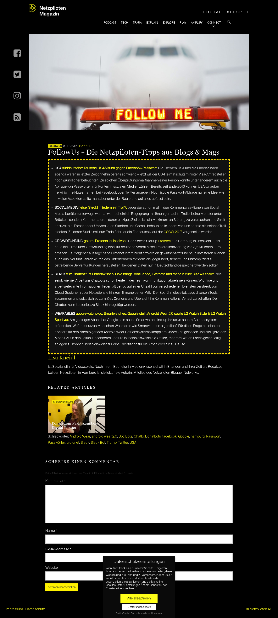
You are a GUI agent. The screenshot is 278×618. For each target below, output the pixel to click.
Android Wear (80, 436)
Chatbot (140, 436)
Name (51, 531)
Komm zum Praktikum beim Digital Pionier (76, 425)
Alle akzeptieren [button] (139, 598)
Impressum (14, 609)
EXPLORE (169, 22)
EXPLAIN (152, 22)
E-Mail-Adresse (58, 549)
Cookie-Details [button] (122, 613)
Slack (85, 442)
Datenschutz (35, 609)
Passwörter (56, 442)
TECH (124, 22)
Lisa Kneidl (85, 146)
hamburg (198, 436)
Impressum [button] (157, 613)
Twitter (123, 442)
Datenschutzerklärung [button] (141, 613)
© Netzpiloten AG (259, 609)
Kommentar (55, 481)
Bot (121, 436)
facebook (169, 436)
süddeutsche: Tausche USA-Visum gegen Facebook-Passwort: (109, 168)
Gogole (183, 436)
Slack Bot (98, 442)
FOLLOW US (55, 146)
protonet (72, 442)
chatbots (154, 436)
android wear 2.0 (104, 436)
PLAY (183, 22)
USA (133, 442)
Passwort (213, 436)
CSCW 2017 (173, 232)
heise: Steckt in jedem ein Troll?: (102, 207)
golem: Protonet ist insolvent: (105, 241)
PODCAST (109, 22)
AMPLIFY (197, 22)
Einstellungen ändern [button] (139, 607)
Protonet (164, 241)
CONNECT (214, 22)
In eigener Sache (63, 402)
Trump (112, 442)
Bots (128, 436)
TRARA (137, 22)
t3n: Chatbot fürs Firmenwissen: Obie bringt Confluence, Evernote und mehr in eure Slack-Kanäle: (140, 274)
